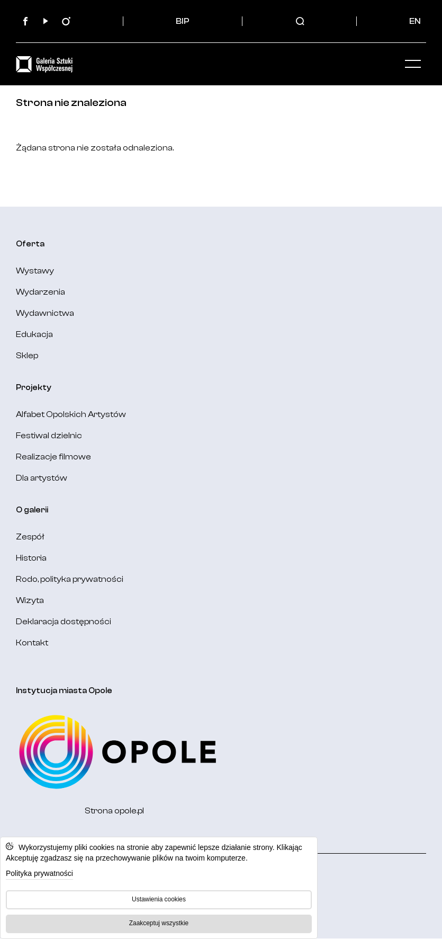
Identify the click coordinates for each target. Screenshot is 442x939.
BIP (183, 21)
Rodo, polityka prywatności (69, 579)
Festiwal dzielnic (49, 435)
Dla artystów (41, 478)
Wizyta (30, 600)
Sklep (27, 355)
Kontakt (32, 643)
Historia (31, 558)
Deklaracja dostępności (63, 621)
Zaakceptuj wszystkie (158, 923)
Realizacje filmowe (53, 457)
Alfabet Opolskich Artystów (71, 414)
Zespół (30, 537)
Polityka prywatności (39, 873)
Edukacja (34, 334)
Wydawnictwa (45, 313)
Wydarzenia (40, 292)
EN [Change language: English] (415, 21)
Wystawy (35, 271)
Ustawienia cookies (159, 899)
